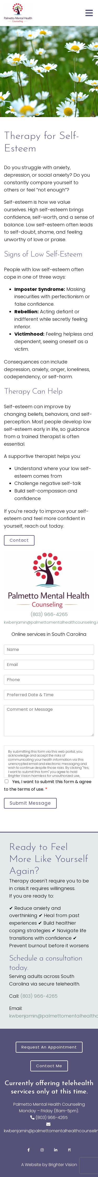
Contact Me (49, 1066)
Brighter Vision (63, 1165)
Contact (19, 540)
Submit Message (30, 803)
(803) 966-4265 (49, 614)
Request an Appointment (49, 1047)
